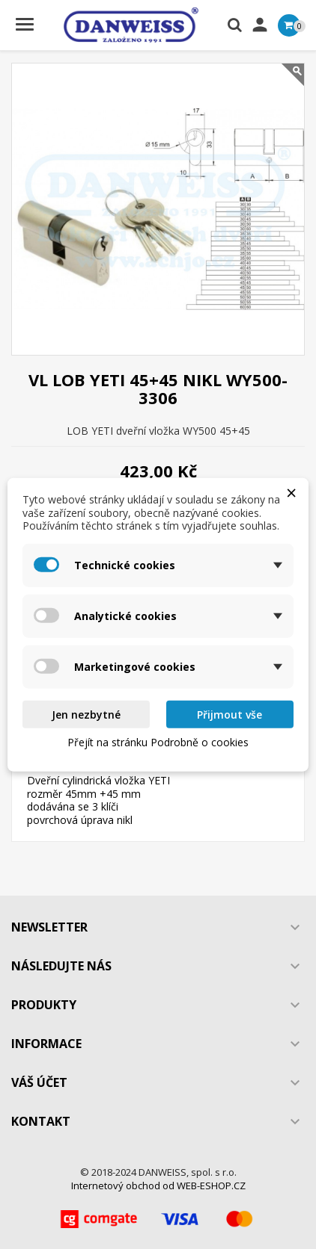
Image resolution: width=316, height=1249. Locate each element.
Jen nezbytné (86, 714)
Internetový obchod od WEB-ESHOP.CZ (158, 1185)
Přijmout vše (229, 714)
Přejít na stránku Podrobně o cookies (158, 742)
